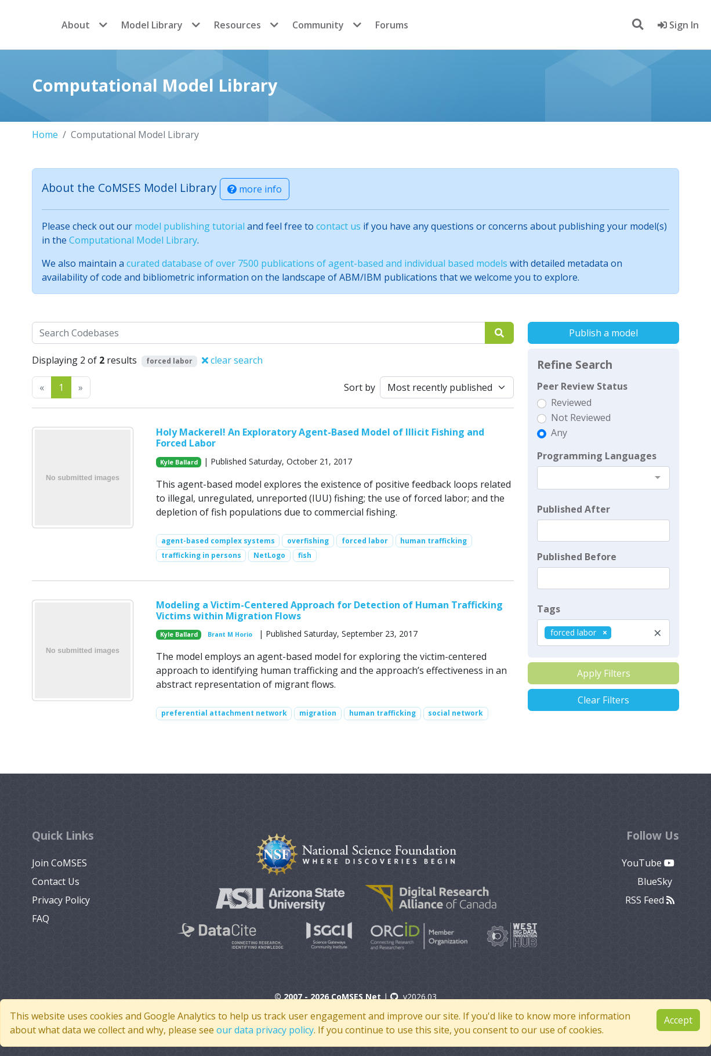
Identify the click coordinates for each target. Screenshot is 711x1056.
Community (318, 25)
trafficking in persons (201, 555)
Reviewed (571, 402)
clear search (232, 360)
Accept (678, 1020)
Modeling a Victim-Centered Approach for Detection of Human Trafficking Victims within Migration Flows (329, 610)
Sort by (359, 387)
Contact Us (55, 881)
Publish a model (603, 332)
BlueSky (655, 881)
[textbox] (603, 531)
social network (455, 713)
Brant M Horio (230, 634)
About (75, 25)
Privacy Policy (61, 900)
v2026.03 (413, 996)
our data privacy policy (265, 1030)
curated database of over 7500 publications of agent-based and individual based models (316, 263)
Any (559, 432)
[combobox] (603, 477)
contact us (338, 226)
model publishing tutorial (190, 226)
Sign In (678, 25)
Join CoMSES (59, 863)
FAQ (40, 918)
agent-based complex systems (218, 541)
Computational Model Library (133, 240)
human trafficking (433, 541)
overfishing (308, 541)
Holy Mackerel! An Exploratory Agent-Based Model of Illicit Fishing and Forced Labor (320, 437)
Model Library (152, 25)
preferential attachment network (224, 713)
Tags (548, 609)
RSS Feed (649, 900)
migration (317, 713)
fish (304, 555)
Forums (391, 25)
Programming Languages (596, 456)
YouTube (648, 863)
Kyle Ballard (179, 462)
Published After (573, 509)
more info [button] (254, 189)
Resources (237, 25)
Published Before (576, 557)
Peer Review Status (582, 386)
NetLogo (269, 555)
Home (45, 134)
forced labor (365, 541)
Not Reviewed (581, 417)
